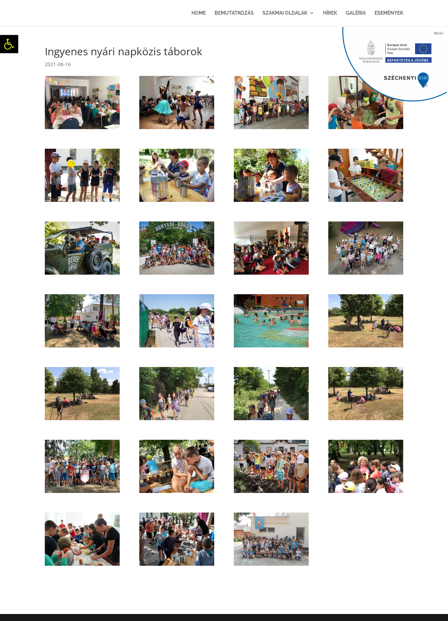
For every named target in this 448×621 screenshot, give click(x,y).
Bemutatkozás (234, 13)
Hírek (330, 13)
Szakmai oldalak (284, 13)
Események (388, 13)
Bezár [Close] (438, 32)
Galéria (356, 13)
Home (198, 13)
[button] (9, 44)
